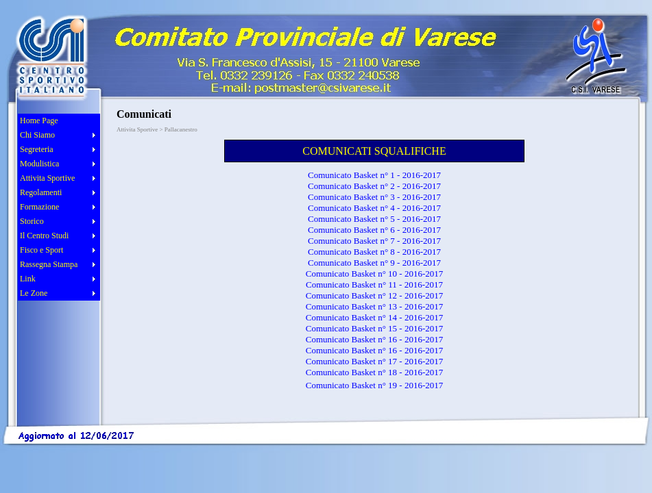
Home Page (39, 120)
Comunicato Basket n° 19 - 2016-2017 (375, 385)
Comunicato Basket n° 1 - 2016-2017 (374, 175)
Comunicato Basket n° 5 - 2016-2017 (374, 219)
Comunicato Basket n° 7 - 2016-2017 (374, 241)
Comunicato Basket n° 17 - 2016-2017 (375, 361)
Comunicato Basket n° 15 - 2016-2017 (375, 328)
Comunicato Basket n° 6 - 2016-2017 (374, 230)
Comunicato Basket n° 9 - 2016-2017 (374, 262)
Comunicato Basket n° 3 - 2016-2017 (374, 197)
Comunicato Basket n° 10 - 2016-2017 (375, 273)
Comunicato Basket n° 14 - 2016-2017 (375, 317)
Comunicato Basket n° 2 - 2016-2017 (374, 186)
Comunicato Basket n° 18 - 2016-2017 (375, 372)
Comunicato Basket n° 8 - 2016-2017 (374, 251)
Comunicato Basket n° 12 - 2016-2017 (375, 295)
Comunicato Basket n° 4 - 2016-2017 (374, 208)
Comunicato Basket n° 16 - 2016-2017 (375, 339)
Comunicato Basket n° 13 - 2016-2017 (375, 306)
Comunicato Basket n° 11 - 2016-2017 (374, 284)
